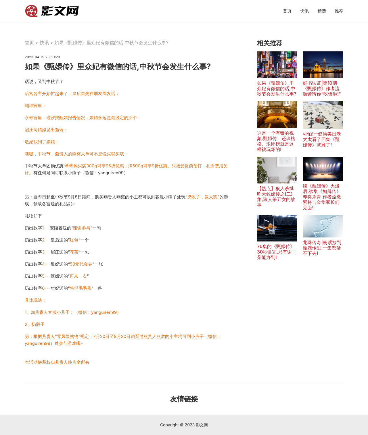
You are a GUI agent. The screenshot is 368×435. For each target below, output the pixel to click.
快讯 (304, 10)
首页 (287, 10)
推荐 (339, 10)
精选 (321, 10)
